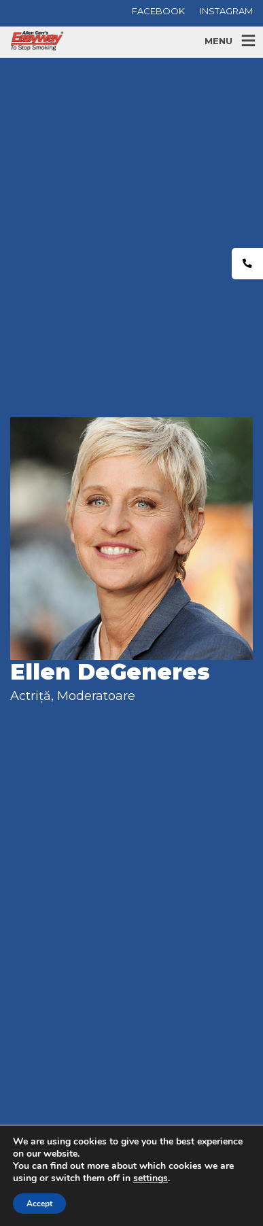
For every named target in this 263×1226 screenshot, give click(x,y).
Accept (39, 1203)
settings (150, 1178)
